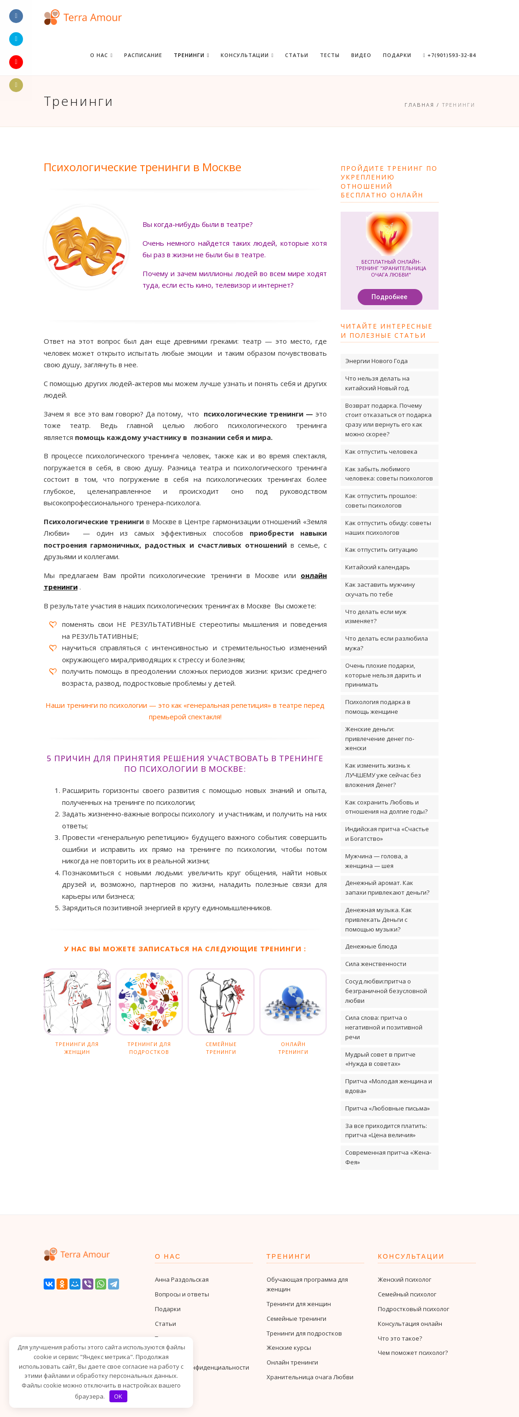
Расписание (143, 55)
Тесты (330, 55)
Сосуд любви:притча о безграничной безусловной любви (386, 991)
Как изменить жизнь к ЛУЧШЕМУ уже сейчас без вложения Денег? (383, 775)
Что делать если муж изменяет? (375, 616)
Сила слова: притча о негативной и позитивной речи (383, 1027)
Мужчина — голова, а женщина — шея (376, 861)
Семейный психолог (407, 1294)
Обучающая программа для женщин (307, 1284)
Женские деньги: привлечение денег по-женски (379, 738)
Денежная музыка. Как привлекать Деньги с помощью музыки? (378, 919)
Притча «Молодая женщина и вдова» (388, 1086)
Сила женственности (375, 964)
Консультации (247, 55)
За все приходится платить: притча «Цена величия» (386, 1130)
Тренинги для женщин (299, 1304)
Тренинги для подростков (304, 1333)
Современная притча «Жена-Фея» (388, 1157)
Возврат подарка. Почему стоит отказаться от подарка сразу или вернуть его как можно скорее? (388, 419)
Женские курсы (289, 1347)
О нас (101, 55)
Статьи (296, 55)
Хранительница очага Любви (310, 1377)
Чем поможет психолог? (413, 1352)
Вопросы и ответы (182, 1294)
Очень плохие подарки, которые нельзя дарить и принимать (383, 675)
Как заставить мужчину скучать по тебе (380, 589)
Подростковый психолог (413, 1309)
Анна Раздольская (182, 1279)
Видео (361, 55)
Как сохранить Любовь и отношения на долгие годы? (386, 807)
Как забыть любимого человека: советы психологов (389, 474)
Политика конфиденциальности (202, 1367)
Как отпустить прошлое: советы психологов (381, 500)
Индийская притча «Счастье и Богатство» (387, 834)
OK (118, 1396)
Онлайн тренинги (292, 1362)
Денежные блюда (371, 946)
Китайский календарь (377, 567)
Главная (419, 104)
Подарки (397, 55)
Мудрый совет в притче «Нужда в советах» (380, 1059)
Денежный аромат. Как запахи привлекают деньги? (387, 887)
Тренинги (191, 55)
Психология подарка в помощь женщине (378, 707)
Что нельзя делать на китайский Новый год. (377, 383)
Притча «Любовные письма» (387, 1108)
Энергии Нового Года (376, 361)
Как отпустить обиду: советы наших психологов (388, 528)
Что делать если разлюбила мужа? (386, 643)
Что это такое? (400, 1338)
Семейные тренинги (296, 1318)
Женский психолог (404, 1279)
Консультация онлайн (410, 1323)
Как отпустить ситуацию (381, 549)
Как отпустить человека (381, 451)
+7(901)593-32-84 (449, 55)
